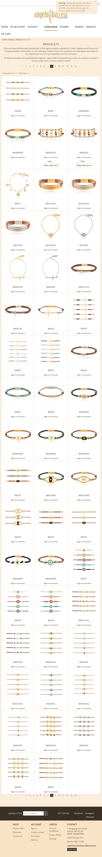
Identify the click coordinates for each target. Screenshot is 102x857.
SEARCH (79, 27)
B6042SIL (84, 662)
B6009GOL (51, 153)
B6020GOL (18, 287)
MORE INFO (72, 849)
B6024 (18, 370)
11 (63, 66)
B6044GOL (84, 704)
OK (83, 11)
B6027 (18, 412)
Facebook (78, 813)
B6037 (84, 579)
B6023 (84, 329)
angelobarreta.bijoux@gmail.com (81, 846)
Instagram (89, 813)
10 (59, 66)
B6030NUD (84, 454)
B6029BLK (84, 412)
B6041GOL (84, 620)
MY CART (6, 34)
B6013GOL (51, 204)
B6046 (18, 787)
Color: (50, 161)
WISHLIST (91, 27)
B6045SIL (84, 745)
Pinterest (90, 817)
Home (4, 40)
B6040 (51, 620)
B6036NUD (51, 579)
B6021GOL (84, 287)
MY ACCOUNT (17, 27)
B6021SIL (17, 329)
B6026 (84, 370)
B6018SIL (84, 245)
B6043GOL (18, 704)
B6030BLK (51, 454)
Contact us (17, 836)
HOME (4, 27)
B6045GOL (51, 745)
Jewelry (18, 40)
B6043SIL (50, 704)
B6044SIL (17, 745)
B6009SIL (84, 153)
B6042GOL (51, 662)
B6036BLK (18, 579)
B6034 (84, 537)
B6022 (51, 329)
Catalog (11, 40)
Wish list (34, 840)
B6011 (18, 204)
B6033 (18, 537)
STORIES (64, 27)
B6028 (51, 412)
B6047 (51, 787)
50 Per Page (24, 73)
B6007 (51, 111)
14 (75, 66)
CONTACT (32, 27)
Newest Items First (9, 73)
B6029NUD (18, 454)
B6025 (51, 370)
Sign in (34, 828)
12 (67, 66)
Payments (17, 832)
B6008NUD (18, 153)
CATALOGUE (50, 27)
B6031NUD (84, 495)
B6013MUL (84, 204)
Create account (37, 832)
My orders (35, 836)
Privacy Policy (55, 835)
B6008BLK (84, 111)
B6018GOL (51, 245)
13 (71, 66)
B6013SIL (17, 245)
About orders (19, 828)
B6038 (18, 620)
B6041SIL (17, 662)
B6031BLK (51, 495)
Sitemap (52, 839)
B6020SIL (50, 287)
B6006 (18, 111)
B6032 (18, 495)
